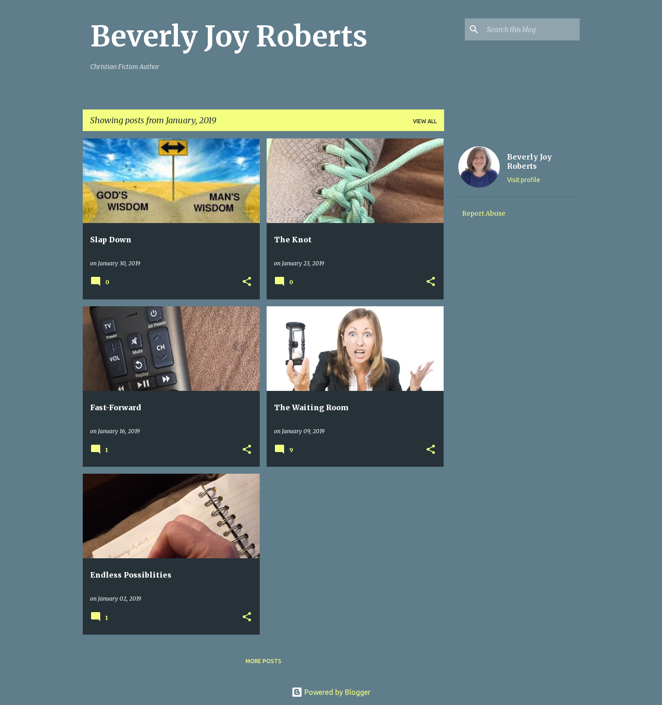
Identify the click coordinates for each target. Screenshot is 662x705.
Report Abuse (483, 213)
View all (425, 121)
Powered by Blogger (331, 692)
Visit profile (523, 179)
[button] (246, 282)
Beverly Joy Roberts (228, 36)
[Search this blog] (531, 29)
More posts (263, 661)
